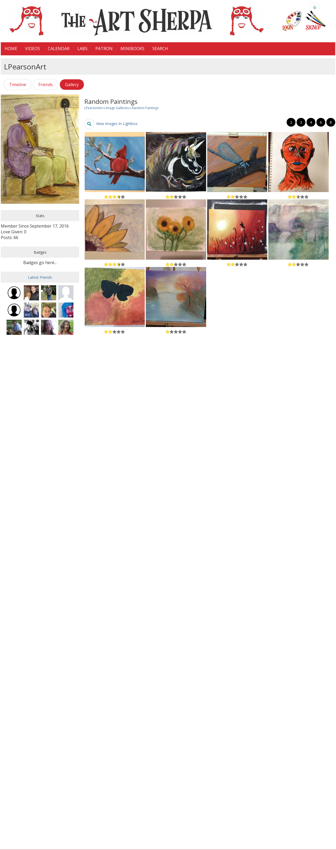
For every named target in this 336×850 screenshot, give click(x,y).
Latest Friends (40, 277)
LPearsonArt (93, 108)
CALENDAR (58, 48)
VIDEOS (32, 48)
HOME (11, 48)
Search (160, 48)
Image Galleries (117, 108)
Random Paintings (145, 108)
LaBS (82, 48)
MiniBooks (132, 48)
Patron (104, 48)
